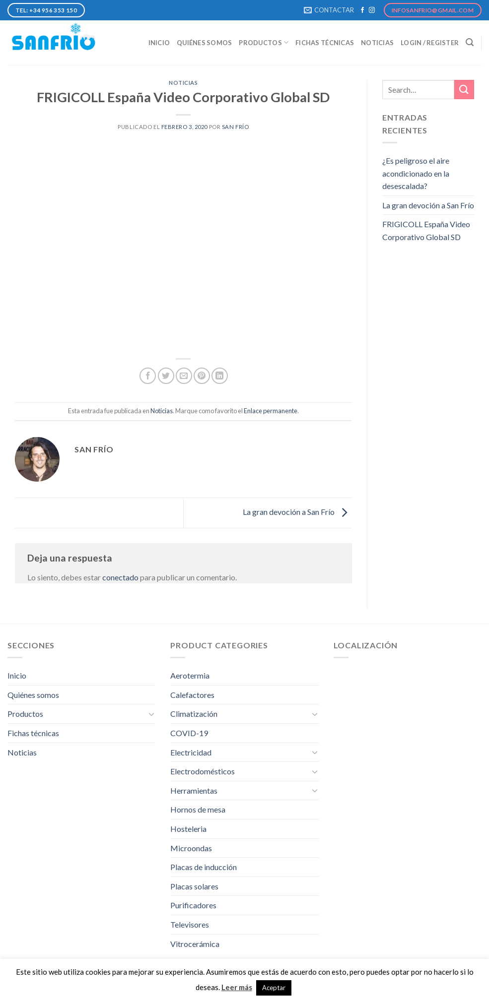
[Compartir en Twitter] (166, 376)
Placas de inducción (203, 867)
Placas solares (194, 886)
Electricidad (190, 752)
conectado (120, 577)
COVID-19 (189, 733)
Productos (263, 42)
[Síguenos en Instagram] (372, 10)
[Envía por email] (184, 376)
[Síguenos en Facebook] (362, 10)
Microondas (191, 848)
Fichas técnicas (324, 43)
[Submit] (464, 89)
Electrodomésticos (202, 771)
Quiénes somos (204, 43)
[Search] (470, 42)
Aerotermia (190, 675)
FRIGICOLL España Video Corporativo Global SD (426, 230)
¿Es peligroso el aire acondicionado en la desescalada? (415, 173)
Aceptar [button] (273, 988)
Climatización (193, 713)
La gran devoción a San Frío (297, 511)
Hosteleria (188, 828)
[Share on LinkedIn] (219, 376)
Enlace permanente (270, 411)
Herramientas (193, 790)
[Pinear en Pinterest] (202, 376)
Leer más (236, 987)
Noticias (377, 43)
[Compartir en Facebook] (148, 376)
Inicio (159, 43)
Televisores (189, 924)
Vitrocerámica (194, 943)
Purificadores (193, 905)
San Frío (235, 127)
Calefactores (192, 694)
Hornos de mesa (197, 809)
